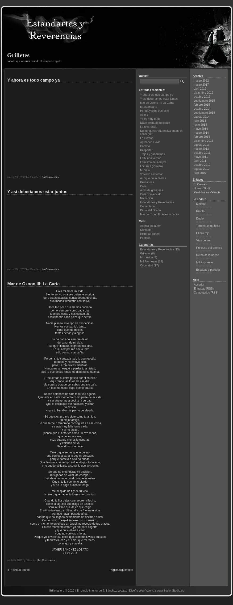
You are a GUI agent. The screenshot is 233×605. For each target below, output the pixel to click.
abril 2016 (200, 88)
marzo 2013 (201, 148)
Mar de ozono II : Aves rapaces (159, 214)
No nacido (146, 198)
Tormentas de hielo (208, 226)
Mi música (146, 257)
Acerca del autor (150, 226)
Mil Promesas (148, 261)
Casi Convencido (151, 194)
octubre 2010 (202, 164)
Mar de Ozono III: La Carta (33, 284)
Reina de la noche (207, 255)
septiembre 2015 (204, 100)
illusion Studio (202, 188)
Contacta (145, 230)
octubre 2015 (202, 96)
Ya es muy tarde (150, 118)
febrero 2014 (202, 136)
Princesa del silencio (209, 247)
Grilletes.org (56, 590)
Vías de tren (204, 240)
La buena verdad (150, 158)
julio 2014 (200, 120)
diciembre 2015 (203, 92)
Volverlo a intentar (151, 174)
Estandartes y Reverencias (157, 202)
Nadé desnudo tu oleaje (155, 122)
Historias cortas (150, 234)
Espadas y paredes (208, 269)
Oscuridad (146, 265)
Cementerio (147, 206)
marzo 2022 (201, 80)
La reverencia (148, 126)
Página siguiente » (121, 570)
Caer (143, 186)
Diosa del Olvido (150, 210)
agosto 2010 (201, 168)
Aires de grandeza (151, 190)
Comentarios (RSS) (206, 292)
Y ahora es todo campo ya (33, 80)
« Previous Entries (18, 570)
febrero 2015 (202, 104)
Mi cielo (145, 170)
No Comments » (50, 177)
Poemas (145, 238)
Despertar (146, 150)
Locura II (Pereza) (151, 166)
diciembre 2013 (203, 140)
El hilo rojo (202, 233)
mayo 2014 (201, 128)
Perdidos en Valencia (207, 192)
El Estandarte (148, 106)
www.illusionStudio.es (170, 590)
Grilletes (18, 55)
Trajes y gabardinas (152, 154)
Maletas (201, 204)
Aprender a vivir (150, 142)
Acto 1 (144, 114)
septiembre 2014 (204, 112)
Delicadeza (147, 182)
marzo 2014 (201, 132)
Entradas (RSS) (204, 288)
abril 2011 (200, 160)
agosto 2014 (201, 116)
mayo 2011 (201, 156)
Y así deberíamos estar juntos (37, 191)
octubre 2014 (202, 108)
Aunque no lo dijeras (153, 178)
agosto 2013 (201, 144)
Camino (145, 146)
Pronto (200, 211)
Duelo (200, 218)
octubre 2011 (202, 152)
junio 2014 (200, 124)
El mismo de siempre (153, 162)
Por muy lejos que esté (154, 110)
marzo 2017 (201, 84)
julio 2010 (200, 172)
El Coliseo (200, 184)
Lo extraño (147, 138)
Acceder (199, 284)
